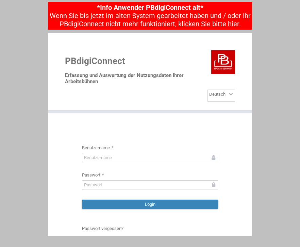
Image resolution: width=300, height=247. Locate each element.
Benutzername (98, 147)
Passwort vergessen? (102, 228)
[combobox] (221, 96)
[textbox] (150, 157)
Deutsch (217, 94)
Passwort (93, 174)
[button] (150, 204)
